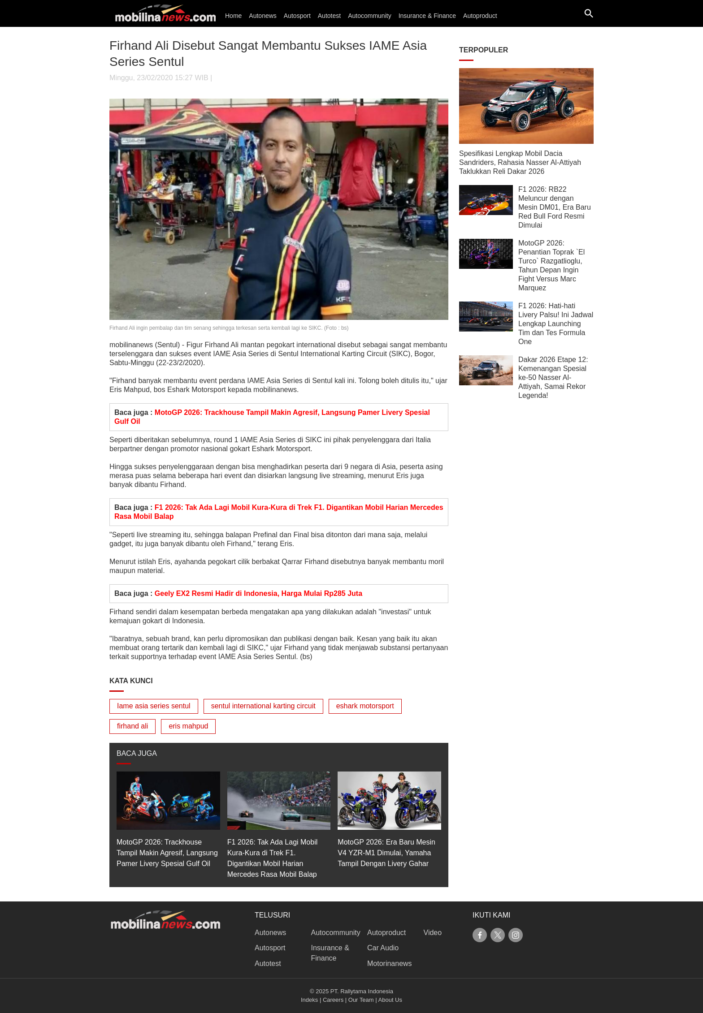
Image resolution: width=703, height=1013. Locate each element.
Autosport (297, 15)
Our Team (361, 999)
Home (233, 15)
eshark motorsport (365, 706)
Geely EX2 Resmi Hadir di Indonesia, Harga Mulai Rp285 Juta (258, 593)
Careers (333, 999)
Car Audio (383, 948)
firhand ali (132, 726)
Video (433, 932)
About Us (390, 999)
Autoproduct (480, 15)
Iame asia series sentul (154, 706)
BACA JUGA (137, 753)
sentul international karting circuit (263, 706)
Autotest (329, 15)
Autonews (262, 15)
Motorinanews (389, 963)
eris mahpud (188, 726)
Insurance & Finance (427, 15)
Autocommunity (369, 15)
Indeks (309, 999)
